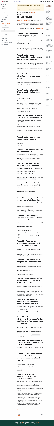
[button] (7, 6)
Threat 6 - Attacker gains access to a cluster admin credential (49, 32)
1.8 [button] (10, 1)
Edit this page (20, 409)
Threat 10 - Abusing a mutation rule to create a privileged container (49, 50)
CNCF (22, 422)
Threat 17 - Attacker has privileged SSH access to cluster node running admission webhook (49, 91)
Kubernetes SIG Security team (23, 20)
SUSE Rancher (36, 422)
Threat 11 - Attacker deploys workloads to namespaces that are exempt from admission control (49, 55)
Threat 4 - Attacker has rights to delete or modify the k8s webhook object (49, 23)
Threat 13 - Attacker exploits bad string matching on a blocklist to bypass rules (49, 67)
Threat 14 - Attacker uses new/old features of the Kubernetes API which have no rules (49, 72)
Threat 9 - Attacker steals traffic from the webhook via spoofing (49, 45)
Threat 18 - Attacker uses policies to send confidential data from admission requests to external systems (49, 97)
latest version (35, 9)
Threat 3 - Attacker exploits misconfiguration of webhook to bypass (49, 18)
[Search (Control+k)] (17, 2)
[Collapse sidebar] (8, 419)
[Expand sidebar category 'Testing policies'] (14, 14)
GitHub (42, 1)
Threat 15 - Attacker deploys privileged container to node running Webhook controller (49, 78)
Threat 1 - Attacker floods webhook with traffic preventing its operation (49, 7)
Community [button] (47, 1)
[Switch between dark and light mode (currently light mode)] (52, 1)
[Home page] (18, 12)
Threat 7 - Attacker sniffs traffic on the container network (49, 36)
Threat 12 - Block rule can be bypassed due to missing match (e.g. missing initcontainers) (49, 61)
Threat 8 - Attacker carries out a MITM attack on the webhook (49, 41)
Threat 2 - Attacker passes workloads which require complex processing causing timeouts (49, 12)
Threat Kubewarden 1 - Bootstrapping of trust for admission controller (49, 103)
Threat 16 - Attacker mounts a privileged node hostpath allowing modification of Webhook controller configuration (49, 84)
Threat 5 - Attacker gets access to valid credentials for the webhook (49, 28)
